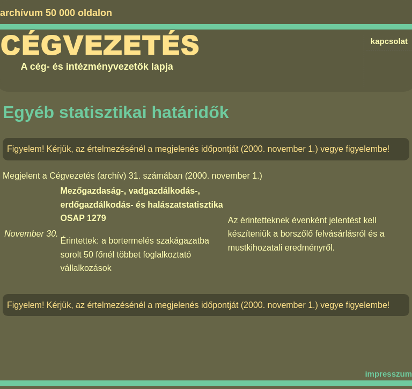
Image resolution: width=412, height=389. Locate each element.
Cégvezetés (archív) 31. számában (115, 175)
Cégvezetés (100, 46)
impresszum (388, 373)
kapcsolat (389, 41)
